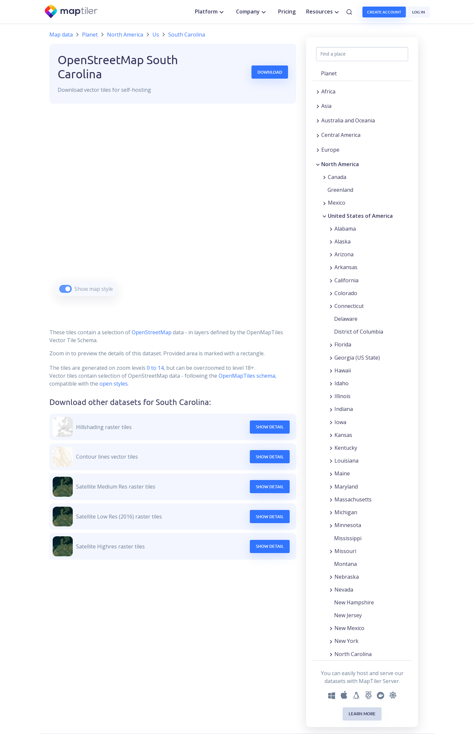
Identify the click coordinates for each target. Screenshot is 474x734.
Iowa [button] (340, 422)
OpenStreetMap (151, 332)
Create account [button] (384, 12)
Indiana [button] (343, 409)
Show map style (93, 288)
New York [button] (346, 641)
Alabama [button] (345, 228)
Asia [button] (326, 106)
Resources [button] (323, 12)
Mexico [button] (336, 202)
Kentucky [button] (345, 447)
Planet (90, 34)
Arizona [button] (344, 254)
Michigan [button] (345, 512)
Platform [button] (210, 12)
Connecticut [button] (349, 306)
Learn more (362, 714)
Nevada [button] (343, 589)
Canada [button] (337, 177)
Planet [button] (329, 73)
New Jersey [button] (348, 615)
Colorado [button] (345, 293)
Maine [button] (342, 473)
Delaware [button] (345, 318)
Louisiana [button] (346, 460)
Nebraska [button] (346, 576)
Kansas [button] (343, 435)
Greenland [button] (340, 189)
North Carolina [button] (353, 654)
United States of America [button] (360, 215)
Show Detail (270, 427)
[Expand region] (317, 91)
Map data (61, 34)
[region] (172, 208)
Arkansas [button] (345, 267)
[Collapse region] (317, 164)
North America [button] (340, 164)
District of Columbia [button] (358, 331)
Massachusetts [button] (353, 499)
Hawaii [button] (342, 370)
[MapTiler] (71, 12)
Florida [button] (342, 344)
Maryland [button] (346, 486)
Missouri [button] (345, 551)
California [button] (346, 280)
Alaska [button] (342, 241)
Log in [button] (418, 12)
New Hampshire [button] (354, 602)
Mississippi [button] (347, 538)
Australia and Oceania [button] (348, 120)
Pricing (287, 11)
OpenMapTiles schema (247, 375)
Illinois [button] (342, 396)
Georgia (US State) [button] (357, 357)
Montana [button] (345, 564)
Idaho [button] (341, 383)
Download (269, 72)
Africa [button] (328, 91)
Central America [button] (340, 135)
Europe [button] (330, 149)
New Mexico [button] (349, 628)
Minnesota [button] (347, 525)
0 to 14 (154, 367)
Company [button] (252, 12)
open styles (113, 383)
